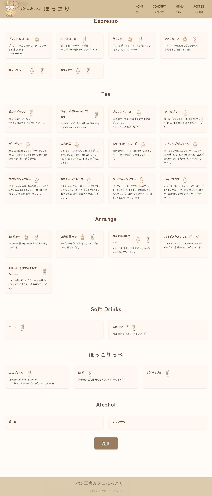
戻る (106, 443)
